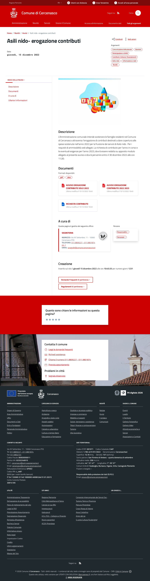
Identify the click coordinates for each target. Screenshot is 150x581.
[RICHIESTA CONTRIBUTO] (63, 204)
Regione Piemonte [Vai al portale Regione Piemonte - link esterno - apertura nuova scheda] (15, 3)
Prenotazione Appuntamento (18, 512)
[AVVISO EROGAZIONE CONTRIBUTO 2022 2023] (104, 185)
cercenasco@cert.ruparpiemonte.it (25, 463)
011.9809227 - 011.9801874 (22, 451)
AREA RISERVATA (73, 577)
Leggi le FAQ (12, 508)
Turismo (73, 429)
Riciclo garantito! (48, 519)
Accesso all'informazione (94, 23)
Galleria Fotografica (130, 421)
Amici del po (80, 516)
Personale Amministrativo (17, 429)
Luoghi (125, 414)
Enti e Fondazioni (13, 425)
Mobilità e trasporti (77, 417)
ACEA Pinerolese (48, 523)
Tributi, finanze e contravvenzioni (83, 425)
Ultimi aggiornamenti (15, 546)
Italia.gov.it (46, 512)
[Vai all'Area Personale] (126, 3)
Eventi (125, 410)
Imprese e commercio (78, 414)
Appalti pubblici (47, 421)
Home (9, 33)
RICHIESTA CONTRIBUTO (77, 203)
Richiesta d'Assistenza (15, 519)
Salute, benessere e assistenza (82, 421)
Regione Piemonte (49, 497)
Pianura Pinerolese (83, 504)
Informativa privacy (14, 531)
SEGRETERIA (67, 232)
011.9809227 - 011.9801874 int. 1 (78, 244)
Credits (9, 542)
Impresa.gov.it (47, 508)
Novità (17, 33)
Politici (9, 432)
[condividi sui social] (117, 39)
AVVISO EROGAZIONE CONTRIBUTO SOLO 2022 (77, 187)
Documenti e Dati (14, 421)
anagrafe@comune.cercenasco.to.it (81, 247)
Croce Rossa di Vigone (84, 508)
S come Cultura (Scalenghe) (86, 519)
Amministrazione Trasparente (18, 497)
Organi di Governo (14, 410)
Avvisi (24, 33)
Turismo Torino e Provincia (86, 501)
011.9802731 (15, 454)
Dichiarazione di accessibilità (18, 501)
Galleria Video (128, 425)
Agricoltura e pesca (49, 410)
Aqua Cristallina (82, 512)
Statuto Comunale (14, 527)
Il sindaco (103, 417)
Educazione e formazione (51, 436)
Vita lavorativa (75, 432)
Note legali (11, 534)
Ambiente (45, 414)
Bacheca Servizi (13, 523)
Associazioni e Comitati (132, 436)
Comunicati (103, 421)
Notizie (102, 410)
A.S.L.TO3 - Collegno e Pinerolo (54, 516)
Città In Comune (121, 571)
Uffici (9, 417)
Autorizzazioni (47, 425)
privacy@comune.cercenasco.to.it (95, 477)
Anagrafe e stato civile (50, 417)
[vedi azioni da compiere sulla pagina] (130, 39)
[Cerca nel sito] (138, 13)
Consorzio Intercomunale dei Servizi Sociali (92, 497)
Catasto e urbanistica (50, 429)
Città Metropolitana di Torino (53, 501)
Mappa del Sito (13, 553)
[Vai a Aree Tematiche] (100, 3)
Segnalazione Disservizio (16, 516)
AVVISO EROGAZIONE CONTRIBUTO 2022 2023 (118, 187)
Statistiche (11, 549)
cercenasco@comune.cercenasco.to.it (26, 465)
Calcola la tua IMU (49, 504)
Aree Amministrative (15, 414)
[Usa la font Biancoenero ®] (77, 3)
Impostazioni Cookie (14, 538)
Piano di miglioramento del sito (19, 504)
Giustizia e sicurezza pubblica (81, 410)
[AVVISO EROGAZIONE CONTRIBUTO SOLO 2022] (63, 185)
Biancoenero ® (84, 574)
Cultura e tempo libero (50, 432)
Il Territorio (127, 417)
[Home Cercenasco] (33, 13)
